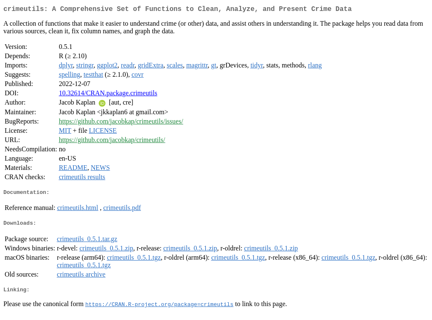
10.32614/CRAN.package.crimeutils (108, 94)
